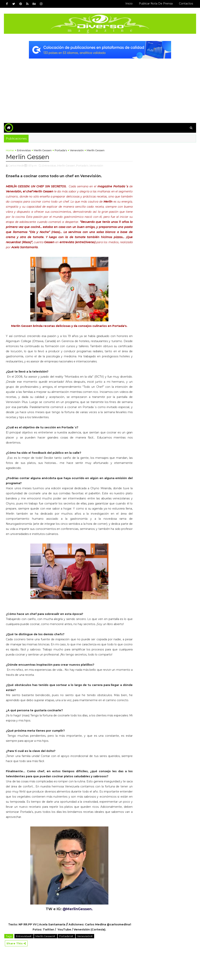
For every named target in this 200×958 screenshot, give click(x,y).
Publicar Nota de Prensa (156, 3)
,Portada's (82, 165)
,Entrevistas (49, 165)
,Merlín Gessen (66, 165)
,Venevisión (96, 165)
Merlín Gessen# (46, 936)
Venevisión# (85, 936)
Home (10, 150)
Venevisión (77, 150)
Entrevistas (24, 150)
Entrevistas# (24, 936)
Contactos (186, 3)
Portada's (61, 150)
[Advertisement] (100, 87)
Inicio (129, 3)
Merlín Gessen (43, 150)
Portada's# (66, 936)
